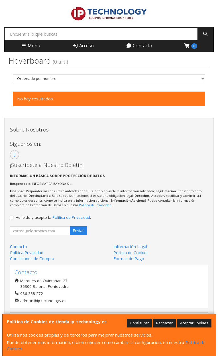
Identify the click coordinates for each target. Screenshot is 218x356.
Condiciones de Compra (32, 258)
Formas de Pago (128, 258)
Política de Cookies (130, 252)
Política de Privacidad (95, 205)
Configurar (139, 322)
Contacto (139, 46)
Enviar (78, 230)
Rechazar (164, 322)
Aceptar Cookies (194, 322)
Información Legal (130, 246)
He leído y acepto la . (53, 217)
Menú (30, 46)
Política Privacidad (26, 252)
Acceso (83, 46)
